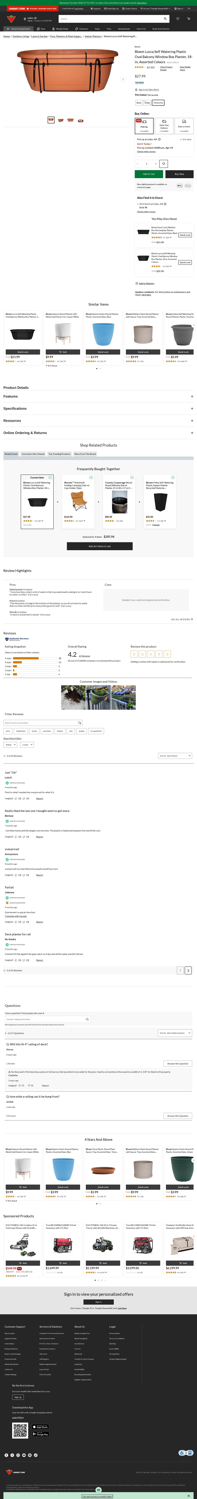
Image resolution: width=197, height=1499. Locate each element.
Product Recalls (11, 1359)
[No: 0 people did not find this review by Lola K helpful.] (26, 798)
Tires (109, 29)
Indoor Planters (93, 36)
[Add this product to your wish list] (163, 164)
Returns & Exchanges (13, 1354)
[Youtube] (24, 1455)
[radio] (139, 102)
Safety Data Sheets (12, 1364)
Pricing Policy (114, 1354)
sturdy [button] (34, 731)
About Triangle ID (80, 1338)
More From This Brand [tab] (85, 454)
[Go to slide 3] (70, 120)
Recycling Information (82, 1374)
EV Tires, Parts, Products (49, 1344)
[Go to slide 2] (60, 120)
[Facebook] (6, 1455)
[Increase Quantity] (155, 164)
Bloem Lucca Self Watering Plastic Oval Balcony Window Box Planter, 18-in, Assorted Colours (164, 56)
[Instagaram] (18, 1455)
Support (96, 8)
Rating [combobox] (11, 745)
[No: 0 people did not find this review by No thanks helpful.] (26, 960)
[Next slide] (193, 325)
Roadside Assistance (47, 1349)
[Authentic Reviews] (17, 639)
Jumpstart (78, 1364)
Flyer (41, 28)
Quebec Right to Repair (118, 1359)
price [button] (8, 731)
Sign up (18, 1397)
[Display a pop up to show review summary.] (170, 237)
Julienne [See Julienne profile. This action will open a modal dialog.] (9, 892)
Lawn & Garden (39, 36)
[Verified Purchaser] (16, 783)
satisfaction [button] (20, 731)
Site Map (112, 1344)
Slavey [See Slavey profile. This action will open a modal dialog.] (9, 1049)
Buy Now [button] (179, 174)
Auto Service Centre (47, 1338)
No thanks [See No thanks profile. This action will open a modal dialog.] (10, 939)
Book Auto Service (161, 29)
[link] (146, 67)
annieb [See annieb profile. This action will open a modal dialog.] (9, 1101)
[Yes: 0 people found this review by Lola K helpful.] (19, 798)
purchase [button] (47, 731)
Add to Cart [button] (149, 174)
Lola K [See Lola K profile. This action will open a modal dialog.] (8, 777)
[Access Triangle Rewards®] (157, 8)
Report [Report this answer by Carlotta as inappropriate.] (45, 1085)
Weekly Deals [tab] (11, 454)
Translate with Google (16, 916)
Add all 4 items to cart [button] (100, 546)
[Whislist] (177, 19)
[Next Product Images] (123, 79)
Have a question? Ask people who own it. (24, 1013)
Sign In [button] (98, 1302)
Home (6, 36)
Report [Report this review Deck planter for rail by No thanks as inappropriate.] (39, 960)
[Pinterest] (30, 1455)
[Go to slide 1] (51, 120)
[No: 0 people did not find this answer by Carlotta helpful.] (30, 1085)
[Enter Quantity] (146, 164)
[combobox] (177, 756)
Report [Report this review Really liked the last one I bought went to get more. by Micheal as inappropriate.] (39, 836)
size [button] (71, 731)
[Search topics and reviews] (42, 723)
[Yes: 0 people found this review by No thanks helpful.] (19, 960)
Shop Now (141, 3)
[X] (12, 1455)
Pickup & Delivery (11, 1349)
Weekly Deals (60, 28)
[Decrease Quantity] (137, 164)
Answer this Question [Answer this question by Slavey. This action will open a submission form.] (177, 1063)
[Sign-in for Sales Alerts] (147, 89)
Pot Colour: (141, 95)
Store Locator (10, 1333)
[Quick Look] (185, 235)
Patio (97, 29)
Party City (141, 29)
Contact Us (9, 1369)
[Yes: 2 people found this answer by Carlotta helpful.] (21, 1085)
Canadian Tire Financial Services (51, 1333)
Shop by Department (18, 29)
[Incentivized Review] (16, 903)
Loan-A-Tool (44, 1369)
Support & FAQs (11, 1338)
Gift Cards (43, 1354)
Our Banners (79, 1344)
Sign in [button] (178, 8)
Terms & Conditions (117, 1338)
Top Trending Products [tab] (59, 454)
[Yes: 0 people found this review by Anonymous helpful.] (19, 875)
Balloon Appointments (48, 1364)
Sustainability (79, 1369)
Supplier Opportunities (83, 1380)
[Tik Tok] (35, 1455)
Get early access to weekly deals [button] (97, 1496)
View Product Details (166, 68)
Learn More (18, 1417)
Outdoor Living (20, 36)
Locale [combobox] (28, 745)
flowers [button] (60, 731)
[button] (165, 19)
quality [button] (81, 731)
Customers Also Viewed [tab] (33, 454)
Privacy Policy (114, 1333)
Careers (77, 1349)
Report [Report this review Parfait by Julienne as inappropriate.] (39, 921)
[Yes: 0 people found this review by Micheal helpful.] (19, 836)
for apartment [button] (96, 731)
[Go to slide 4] (80, 120)
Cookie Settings (10, 1374)
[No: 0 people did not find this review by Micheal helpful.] (26, 836)
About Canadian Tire (82, 1333)
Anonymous (11, 854)
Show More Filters (12, 738)
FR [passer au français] (189, 8)
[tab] (144, 126)
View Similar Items (185, 68)
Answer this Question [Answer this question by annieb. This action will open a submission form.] (177, 1115)
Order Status (129, 8)
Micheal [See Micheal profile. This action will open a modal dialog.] (9, 816)
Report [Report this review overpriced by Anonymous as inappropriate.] (39, 875)
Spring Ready (124, 29)
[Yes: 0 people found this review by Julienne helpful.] (19, 921)
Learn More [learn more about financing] (78, 8)
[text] (23, 361)
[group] (20, 1268)
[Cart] (188, 19)
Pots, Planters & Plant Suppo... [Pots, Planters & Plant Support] (66, 36)
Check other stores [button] (146, 151)
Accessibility (114, 1349)
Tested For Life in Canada (84, 1359)
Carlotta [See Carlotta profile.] (13, 1075)
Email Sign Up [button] (111, 8)
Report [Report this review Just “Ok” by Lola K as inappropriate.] (39, 798)
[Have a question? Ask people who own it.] (48, 1019)
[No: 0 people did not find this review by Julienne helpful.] (26, 921)
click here (146, 294)
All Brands (78, 1354)
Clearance (81, 28)
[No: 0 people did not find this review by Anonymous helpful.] (26, 875)
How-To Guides (45, 1374)
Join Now (122, 1308)
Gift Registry (44, 1359)
